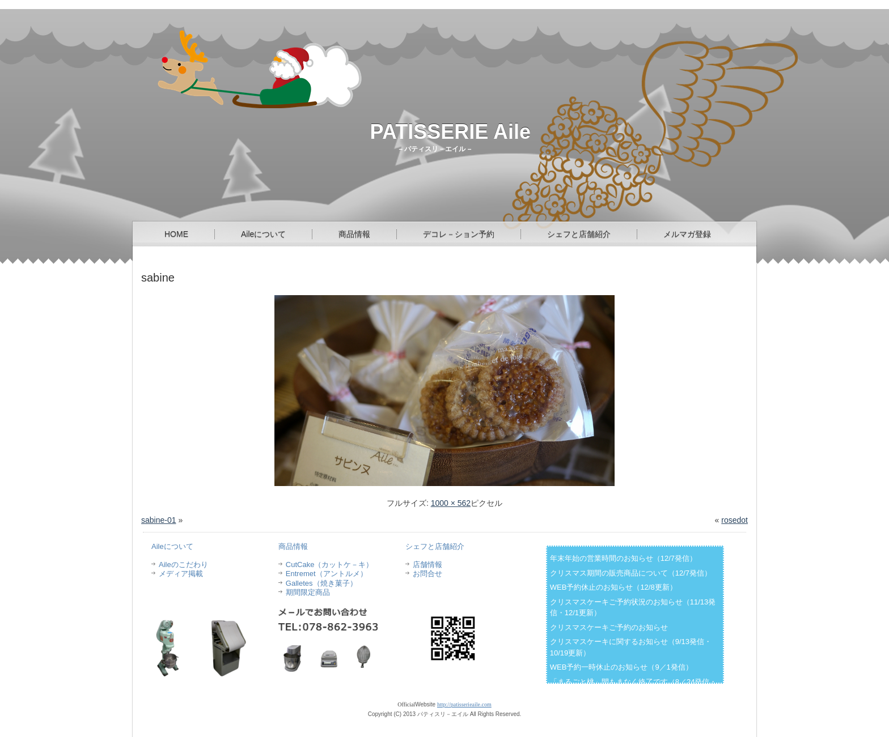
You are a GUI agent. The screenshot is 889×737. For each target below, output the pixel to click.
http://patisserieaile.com (464, 704)
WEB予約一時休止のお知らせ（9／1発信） (621, 667)
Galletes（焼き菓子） (321, 583)
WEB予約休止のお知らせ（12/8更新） (613, 587)
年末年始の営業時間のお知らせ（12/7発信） (623, 558)
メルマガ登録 (687, 233)
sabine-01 (158, 520)
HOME (176, 233)
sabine (158, 277)
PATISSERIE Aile (450, 131)
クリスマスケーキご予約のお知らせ (609, 627)
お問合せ (427, 573)
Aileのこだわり (183, 564)
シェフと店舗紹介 (579, 233)
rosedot (734, 520)
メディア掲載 (181, 573)
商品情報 (354, 233)
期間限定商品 (308, 592)
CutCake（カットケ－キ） (330, 564)
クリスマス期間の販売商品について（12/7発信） (631, 573)
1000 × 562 (451, 503)
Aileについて (263, 233)
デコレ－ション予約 (458, 233)
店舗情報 (427, 564)
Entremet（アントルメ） (326, 573)
